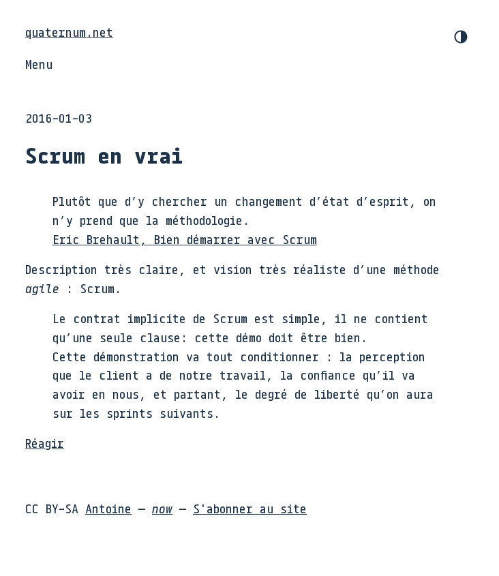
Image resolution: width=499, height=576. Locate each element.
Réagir (44, 443)
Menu (38, 64)
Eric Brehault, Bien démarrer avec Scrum (184, 239)
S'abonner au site (250, 508)
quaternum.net (69, 32)
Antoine (108, 508)
